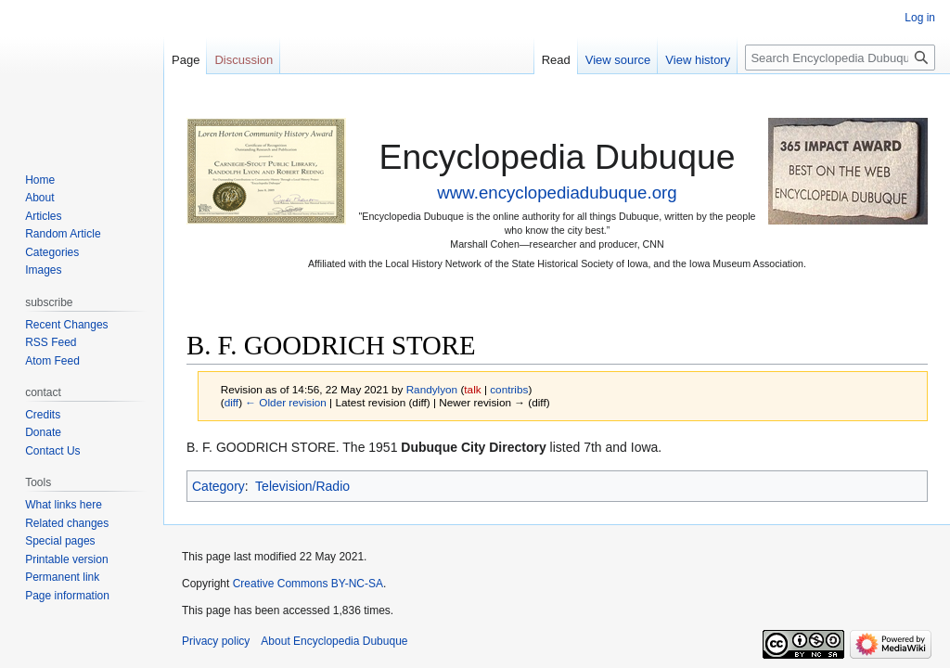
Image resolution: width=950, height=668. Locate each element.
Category (218, 486)
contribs (509, 389)
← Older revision (286, 402)
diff (231, 402)
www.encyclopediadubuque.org (556, 192)
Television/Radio (302, 486)
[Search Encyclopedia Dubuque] (840, 58)
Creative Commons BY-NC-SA (308, 583)
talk (472, 389)
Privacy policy (216, 641)
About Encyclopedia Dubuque (334, 641)
